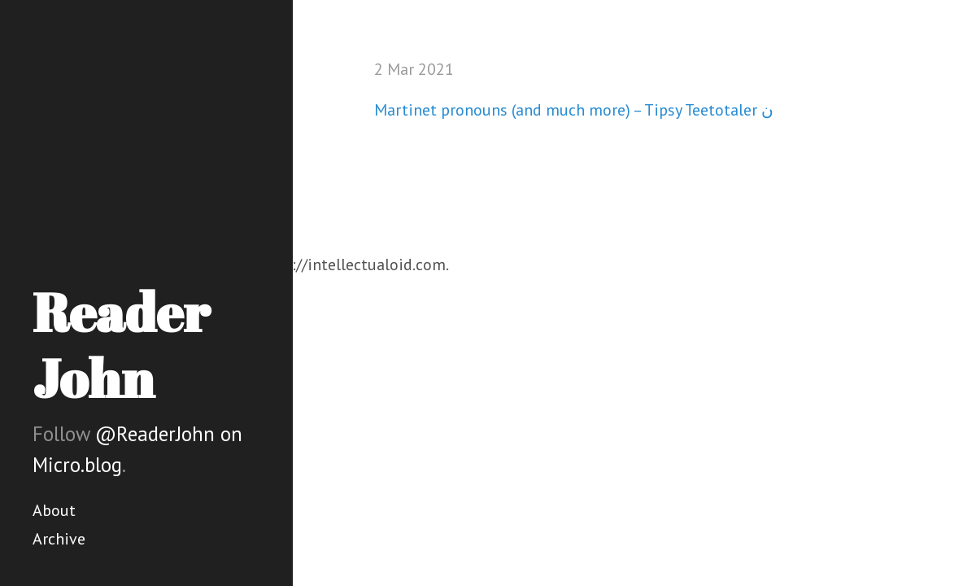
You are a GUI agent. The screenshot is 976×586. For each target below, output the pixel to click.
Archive (59, 538)
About (54, 510)
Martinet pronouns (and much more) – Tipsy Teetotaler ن (573, 109)
